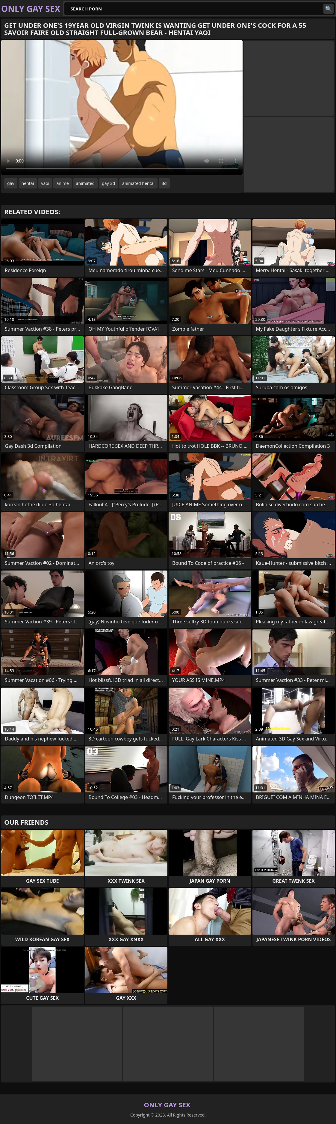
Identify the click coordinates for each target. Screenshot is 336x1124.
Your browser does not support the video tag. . (122, 107)
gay (10, 183)
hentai (28, 183)
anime (62, 183)
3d (164, 183)
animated (85, 183)
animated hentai (138, 183)
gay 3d (108, 183)
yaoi (45, 183)
